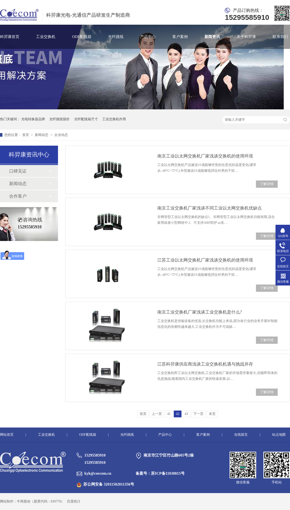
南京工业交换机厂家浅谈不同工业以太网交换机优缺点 (209, 208)
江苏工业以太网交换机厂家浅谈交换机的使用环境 (205, 260)
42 (177, 414)
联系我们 (280, 37)
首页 (26, 135)
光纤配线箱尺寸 (86, 119)
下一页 (198, 414)
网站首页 (7, 434)
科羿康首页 (9, 37)
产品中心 (148, 37)
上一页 (157, 414)
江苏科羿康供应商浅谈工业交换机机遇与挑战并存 (205, 364)
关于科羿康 (246, 37)
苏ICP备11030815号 (168, 473)
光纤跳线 (115, 37)
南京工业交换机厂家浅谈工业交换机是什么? (199, 312)
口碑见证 (18, 171)
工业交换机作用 (114, 119)
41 (169, 414)
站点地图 (279, 434)
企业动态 (61, 135)
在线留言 (241, 434)
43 (186, 414)
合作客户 (18, 196)
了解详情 (267, 184)
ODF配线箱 (81, 37)
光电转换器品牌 (33, 119)
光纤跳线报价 (59, 119)
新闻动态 (42, 135)
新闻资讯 (212, 37)
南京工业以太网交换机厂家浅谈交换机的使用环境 (205, 156)
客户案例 (180, 37)
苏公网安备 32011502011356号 (105, 484)
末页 (212, 414)
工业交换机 (45, 37)
